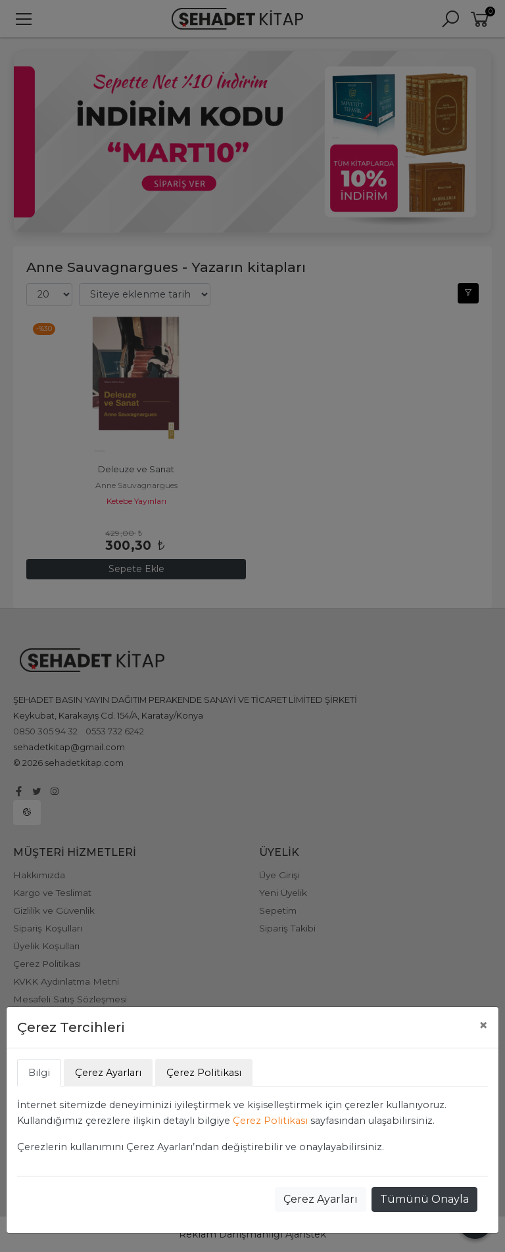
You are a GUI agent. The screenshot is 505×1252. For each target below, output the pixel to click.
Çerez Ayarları (320, 1199)
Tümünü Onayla (424, 1199)
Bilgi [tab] (39, 1073)
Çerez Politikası (270, 1121)
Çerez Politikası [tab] (203, 1073)
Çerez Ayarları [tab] (108, 1073)
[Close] (483, 1025)
